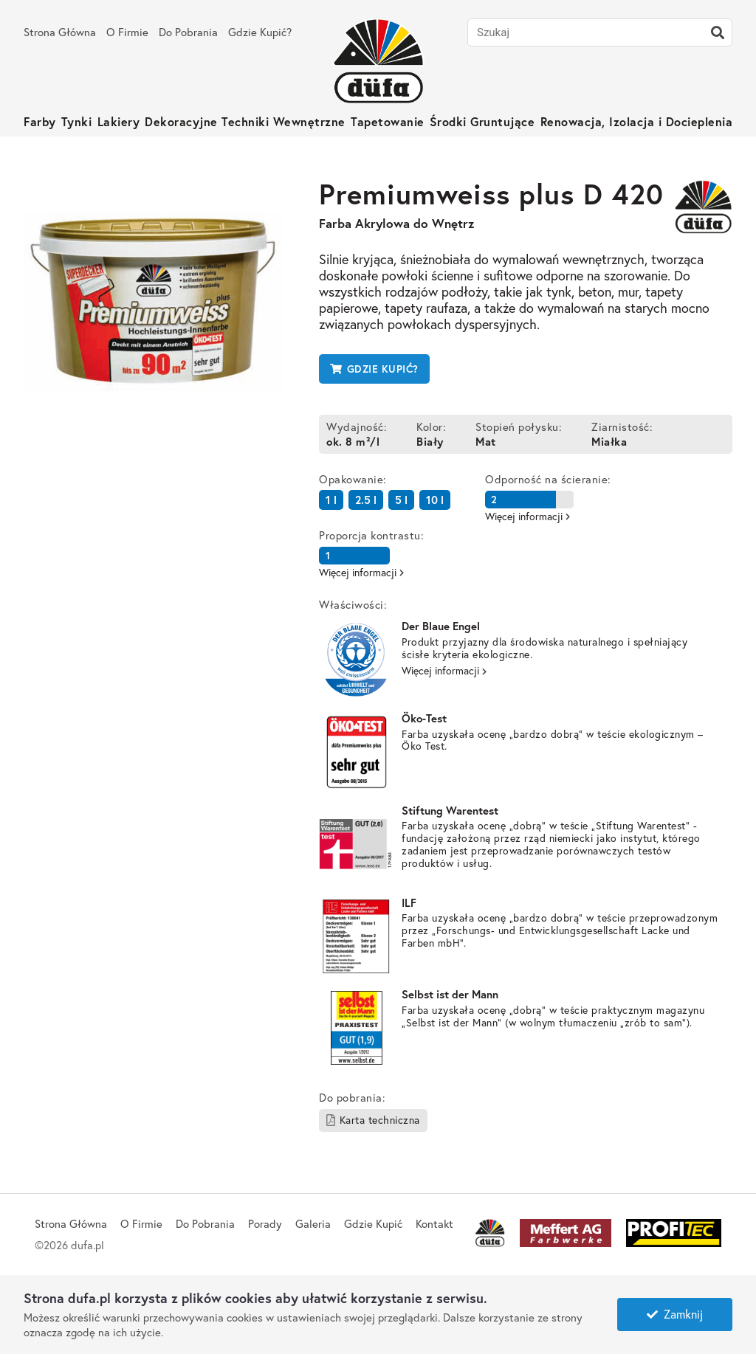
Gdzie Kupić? (260, 31)
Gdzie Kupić (373, 1223)
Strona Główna (60, 31)
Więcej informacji (444, 670)
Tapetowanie (388, 121)
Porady (265, 1223)
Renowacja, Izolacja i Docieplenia (636, 121)
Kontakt (434, 1223)
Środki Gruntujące (482, 121)
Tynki (76, 121)
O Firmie (127, 31)
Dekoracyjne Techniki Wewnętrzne (245, 121)
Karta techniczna (373, 1120)
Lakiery (118, 121)
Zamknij (675, 1314)
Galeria (313, 1223)
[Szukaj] (718, 32)
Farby (40, 121)
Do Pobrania (188, 31)
